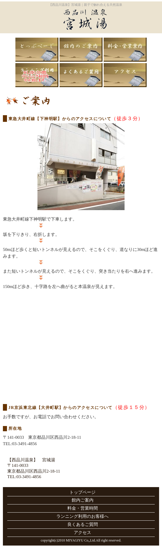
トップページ (36, 50)
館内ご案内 (81, 50)
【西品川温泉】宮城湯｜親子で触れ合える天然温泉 (85, 4)
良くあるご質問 (81, 75)
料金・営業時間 (125, 50)
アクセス (125, 75)
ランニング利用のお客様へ (36, 75)
